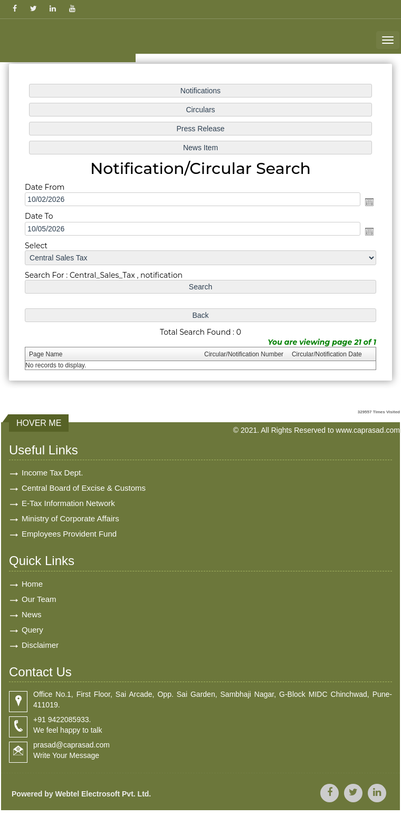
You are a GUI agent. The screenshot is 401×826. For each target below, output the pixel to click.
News (32, 614)
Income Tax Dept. (52, 472)
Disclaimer (40, 644)
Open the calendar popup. (367, 202)
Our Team (39, 599)
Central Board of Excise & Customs (84, 487)
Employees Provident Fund (69, 533)
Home (32, 583)
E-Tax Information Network (68, 503)
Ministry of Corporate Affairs (70, 518)
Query (32, 629)
